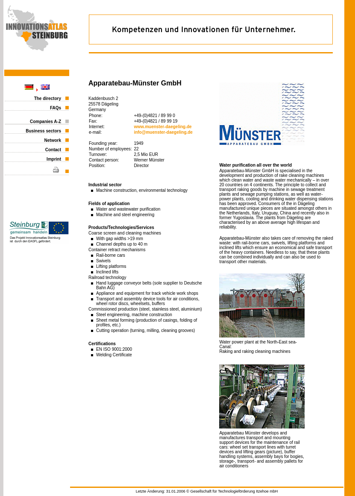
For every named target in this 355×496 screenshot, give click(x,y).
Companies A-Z (45, 121)
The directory (47, 98)
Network (52, 140)
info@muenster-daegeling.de (163, 132)
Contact (53, 149)
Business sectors (43, 131)
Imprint (54, 159)
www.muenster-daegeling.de (162, 126)
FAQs (55, 108)
